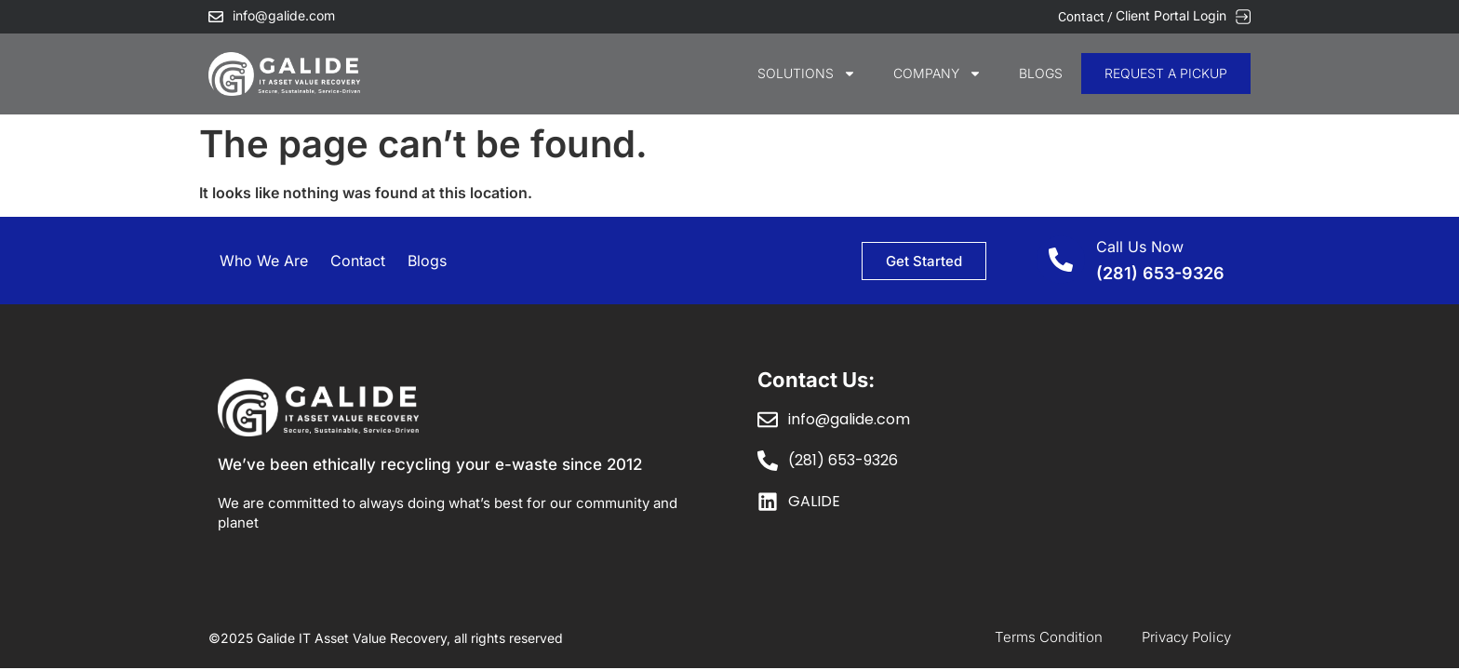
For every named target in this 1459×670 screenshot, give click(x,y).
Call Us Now (1140, 246)
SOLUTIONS (806, 73)
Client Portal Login (1171, 15)
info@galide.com (284, 15)
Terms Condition (1049, 637)
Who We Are (264, 260)
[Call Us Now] (1061, 259)
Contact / (1087, 16)
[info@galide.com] (215, 16)
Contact (357, 260)
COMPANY (937, 73)
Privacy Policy (1186, 637)
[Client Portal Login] (1243, 16)
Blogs (1041, 73)
